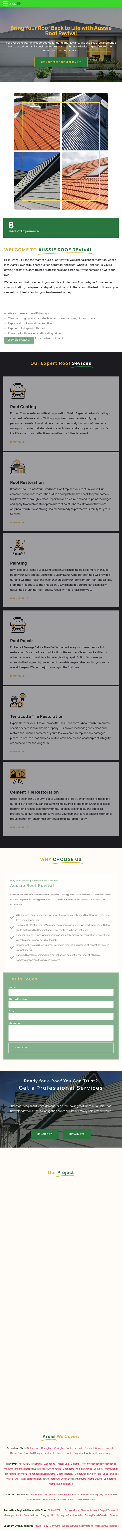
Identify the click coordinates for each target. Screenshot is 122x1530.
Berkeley (98, 1468)
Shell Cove (66, 1478)
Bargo (103, 1510)
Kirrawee (99, 1448)
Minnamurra (79, 1478)
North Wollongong (91, 1463)
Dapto (60, 1473)
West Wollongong (13, 1468)
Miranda (78, 1448)
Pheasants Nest (89, 1510)
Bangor (38, 1453)
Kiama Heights (65, 1483)
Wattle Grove (101, 1525)
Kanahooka (35, 1473)
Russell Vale (63, 1463)
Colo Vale (81, 1499)
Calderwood (81, 1473)
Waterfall (91, 1453)
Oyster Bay (16, 1453)
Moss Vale (110, 1494)
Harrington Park (64, 1515)
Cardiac (77, 1525)
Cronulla (28, 1453)
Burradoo (47, 1499)
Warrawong (111, 1468)
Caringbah (46, 1448)
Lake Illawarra (110, 1473)
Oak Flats (20, 1478)
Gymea (88, 1448)
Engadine (79, 1453)
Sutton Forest (82, 1494)
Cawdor (114, 1515)
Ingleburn (67, 1525)
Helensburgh (104, 1453)
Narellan (78, 1515)
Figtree (28, 1468)
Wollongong (108, 1463)
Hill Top (91, 1499)
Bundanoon (67, 1494)
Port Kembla (10, 1473)
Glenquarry (97, 1494)
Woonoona (49, 1463)
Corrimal (37, 1463)
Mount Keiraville (52, 1468)
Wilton (59, 1510)
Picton (51, 1510)
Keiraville (38, 1468)
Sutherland (33, 1448)
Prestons (88, 1525)
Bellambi (75, 1463)
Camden (103, 1515)
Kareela (110, 1448)
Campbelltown (31, 1515)
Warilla (9, 1478)
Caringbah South (63, 1448)
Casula (114, 1525)
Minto (38, 1525)
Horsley (69, 1473)
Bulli (29, 1463)
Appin (19, 1515)
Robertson (35, 1494)
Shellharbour (52, 1478)
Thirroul (22, 1463)
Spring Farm (91, 1515)
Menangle (9, 1515)
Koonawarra (48, 1473)
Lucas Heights (64, 1453)
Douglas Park (72, 1510)
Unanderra (68, 1468)
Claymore (55, 1525)
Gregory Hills (47, 1515)
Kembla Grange (84, 1468)
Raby (45, 1525)
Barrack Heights (35, 1478)
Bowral (58, 1499)
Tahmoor (112, 1510)
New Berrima (34, 1499)
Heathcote (49, 1453)
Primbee (22, 1473)
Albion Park (95, 1473)
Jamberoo (109, 1478)
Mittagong (68, 1499)
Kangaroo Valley (51, 1494)
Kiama (52, 1483)
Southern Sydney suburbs (19, 1525)
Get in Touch (19, 346)
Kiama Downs (95, 1478)
